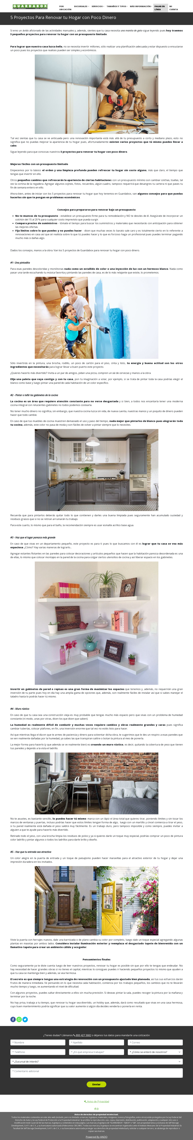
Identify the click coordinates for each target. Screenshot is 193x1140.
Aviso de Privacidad (96, 1101)
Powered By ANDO (96, 1137)
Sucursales (81, 6)
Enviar (96, 1084)
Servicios (97, 6)
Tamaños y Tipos (116, 6)
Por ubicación (65, 8)
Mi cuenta (173, 8)
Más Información (140, 6)
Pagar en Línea (160, 8)
